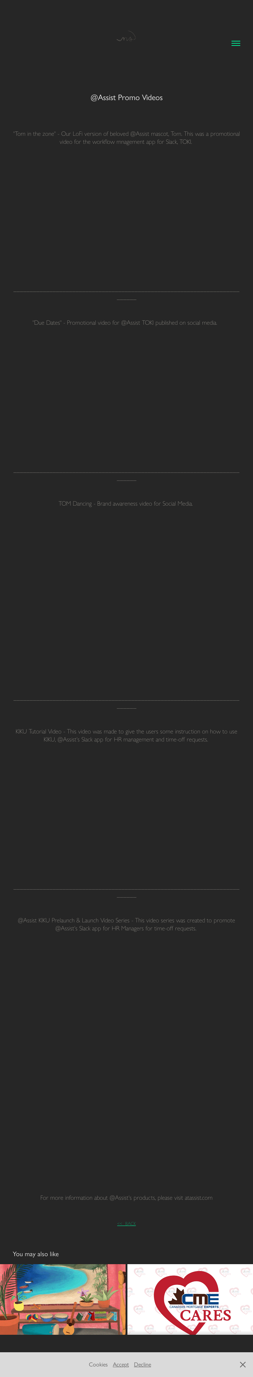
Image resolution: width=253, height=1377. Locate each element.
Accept (121, 1364)
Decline (142, 1364)
